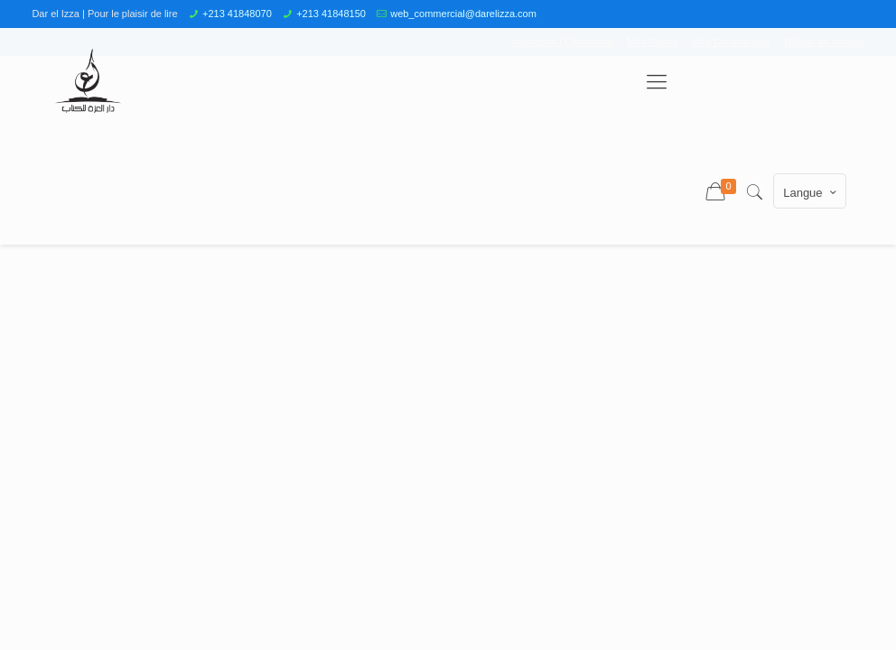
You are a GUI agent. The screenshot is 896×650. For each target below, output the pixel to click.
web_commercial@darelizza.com (463, 13)
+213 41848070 (237, 13)
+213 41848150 (331, 13)
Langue (811, 192)
